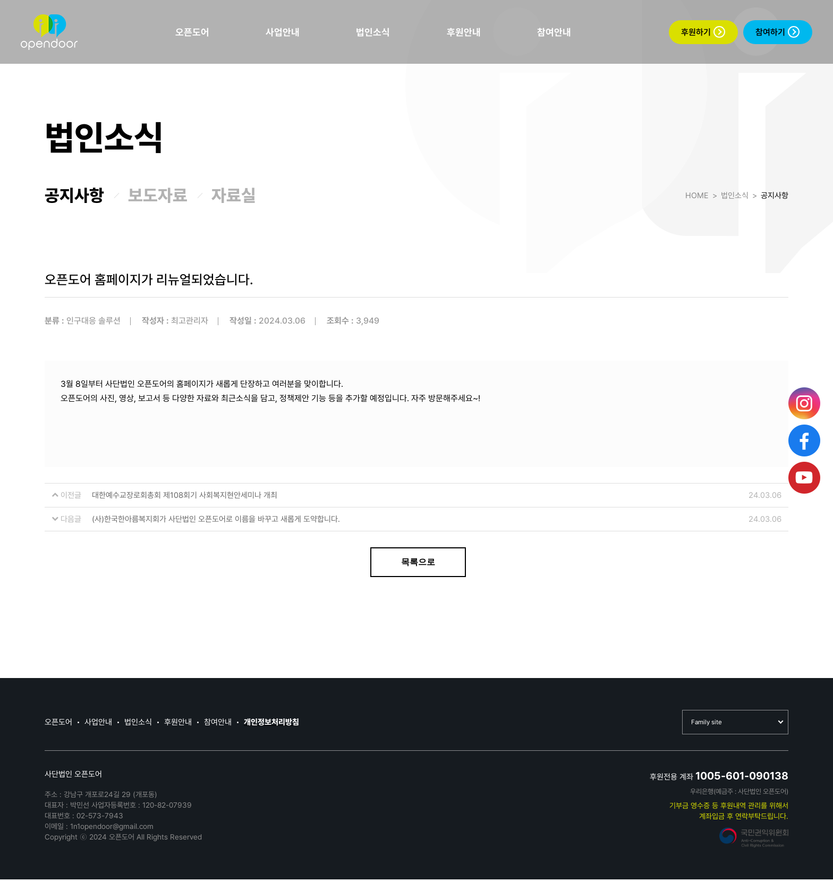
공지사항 (74, 195)
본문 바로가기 (0, 0)
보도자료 (158, 195)
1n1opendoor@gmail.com (112, 828)
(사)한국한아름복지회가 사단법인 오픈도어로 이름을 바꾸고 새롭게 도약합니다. (216, 519)
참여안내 (554, 32)
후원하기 (703, 32)
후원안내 (464, 32)
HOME (697, 195)
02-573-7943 (99, 817)
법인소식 (373, 32)
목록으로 (418, 561)
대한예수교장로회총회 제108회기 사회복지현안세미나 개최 (184, 495)
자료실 (233, 195)
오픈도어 (192, 32)
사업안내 (283, 32)
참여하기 (777, 32)
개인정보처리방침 (271, 723)
